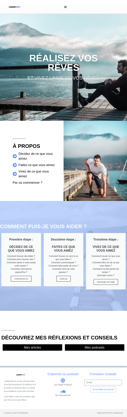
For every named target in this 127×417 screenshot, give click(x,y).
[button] (65, 7)
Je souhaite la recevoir (103, 389)
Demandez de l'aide (106, 282)
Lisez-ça (63, 279)
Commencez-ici (21, 279)
